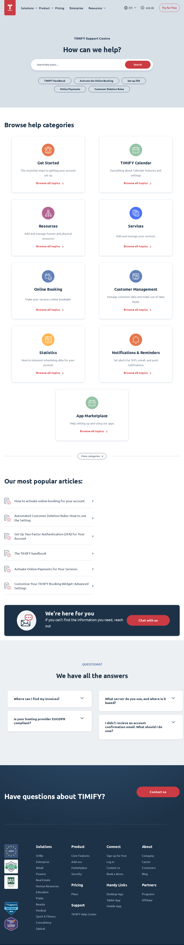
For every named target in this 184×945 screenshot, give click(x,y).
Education (42, 848)
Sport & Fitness (46, 872)
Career (146, 817)
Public (40, 854)
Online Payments (70, 89)
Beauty (40, 860)
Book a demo (115, 829)
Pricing (59, 8)
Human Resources (47, 841)
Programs (148, 849)
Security (76, 829)
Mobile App (114, 862)
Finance (41, 829)
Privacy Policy (114, 934)
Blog (145, 829)
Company (148, 811)
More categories (90, 457)
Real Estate (43, 835)
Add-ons (76, 817)
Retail (39, 823)
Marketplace (79, 823)
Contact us (157, 747)
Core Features (80, 811)
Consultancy (43, 878)
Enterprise (76, 8)
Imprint (66, 934)
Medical (41, 866)
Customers (149, 823)
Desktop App (115, 849)
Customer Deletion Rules (109, 89)
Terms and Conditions (88, 934)
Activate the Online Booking (96, 80)
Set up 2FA (134, 80)
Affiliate (147, 856)
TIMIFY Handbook (54, 80)
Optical (40, 884)
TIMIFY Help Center (83, 870)
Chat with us (147, 575)
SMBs (39, 811)
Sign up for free (117, 811)
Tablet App (113, 856)
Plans (74, 849)
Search (138, 64)
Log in (110, 817)
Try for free (169, 8)
